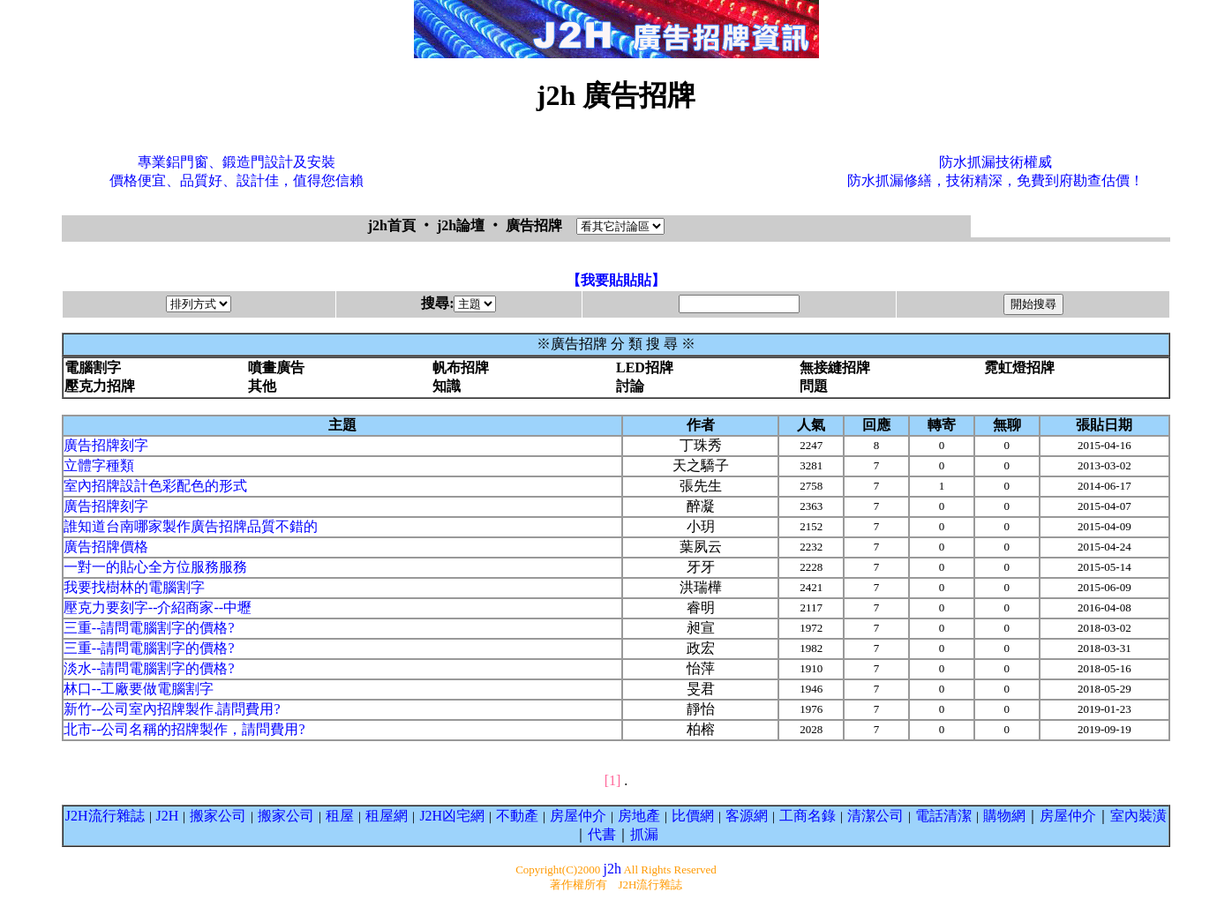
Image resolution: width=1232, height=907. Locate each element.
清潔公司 (875, 815)
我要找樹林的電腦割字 (134, 587)
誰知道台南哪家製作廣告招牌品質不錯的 (191, 526)
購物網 (1004, 815)
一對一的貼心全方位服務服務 (155, 566)
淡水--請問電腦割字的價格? (149, 668)
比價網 (693, 815)
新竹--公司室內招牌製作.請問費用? (172, 708)
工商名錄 (807, 815)
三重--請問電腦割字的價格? (149, 627)
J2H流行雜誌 (105, 815)
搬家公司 (218, 815)
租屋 (340, 815)
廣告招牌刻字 (106, 445)
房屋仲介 (578, 815)
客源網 (746, 815)
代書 (602, 834)
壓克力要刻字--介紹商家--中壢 (158, 607)
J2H (167, 815)
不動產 (517, 815)
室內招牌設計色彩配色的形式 (155, 485)
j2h (611, 868)
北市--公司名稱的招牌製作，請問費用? (184, 729)
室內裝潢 (1138, 815)
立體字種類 (99, 465)
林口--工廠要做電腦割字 (139, 688)
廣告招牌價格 (106, 546)
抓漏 (644, 834)
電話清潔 (943, 815)
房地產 (639, 815)
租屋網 (386, 815)
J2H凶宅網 (452, 815)
